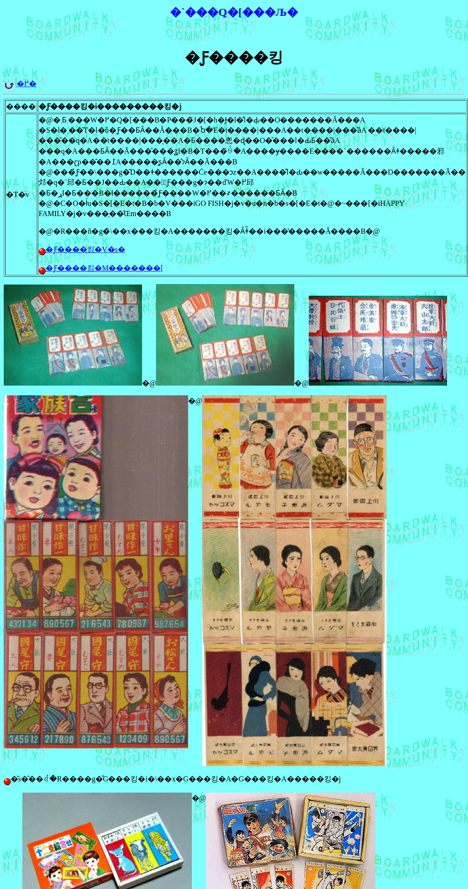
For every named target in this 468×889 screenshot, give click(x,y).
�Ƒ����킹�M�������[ (104, 268)
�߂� (26, 84)
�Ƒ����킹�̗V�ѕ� (85, 249)
